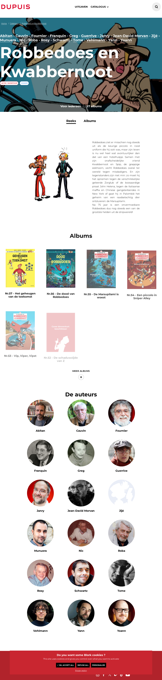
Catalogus (14, 23)
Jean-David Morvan (130, 36)
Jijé (154, 36)
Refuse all (83, 665)
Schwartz (61, 40)
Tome (78, 40)
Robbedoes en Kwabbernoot (34, 23)
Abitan (6, 36)
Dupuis (16, 6)
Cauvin (22, 36)
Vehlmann (95, 40)
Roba (33, 40)
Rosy (45, 40)
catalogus (98, 6)
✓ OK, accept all (65, 665)
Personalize (98, 665)
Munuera (8, 40)
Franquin (58, 36)
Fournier (39, 36)
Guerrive (89, 36)
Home (4, 23)
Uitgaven (81, 6)
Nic (22, 40)
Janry (105, 36)
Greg (73, 36)
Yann (112, 40)
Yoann (126, 40)
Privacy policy (81, 670)
